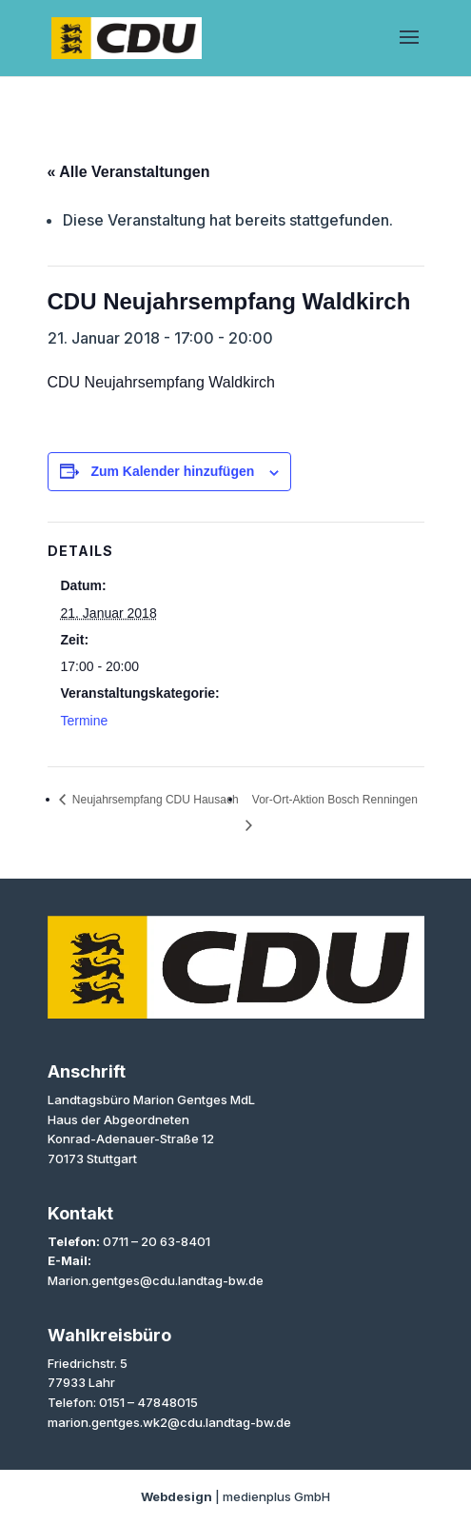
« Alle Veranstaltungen (129, 172)
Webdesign (176, 1496)
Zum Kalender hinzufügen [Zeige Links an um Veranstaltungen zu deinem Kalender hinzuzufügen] (172, 471)
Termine (84, 720)
